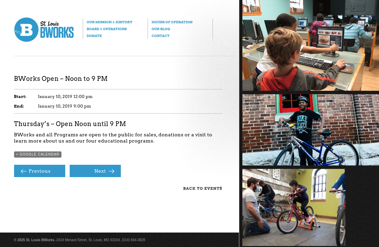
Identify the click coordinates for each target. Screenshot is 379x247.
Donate (94, 36)
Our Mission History (110, 22)
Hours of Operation (172, 22)
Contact (161, 36)
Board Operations (107, 29)
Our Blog (161, 29)
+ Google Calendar (37, 154)
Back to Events (202, 188)
